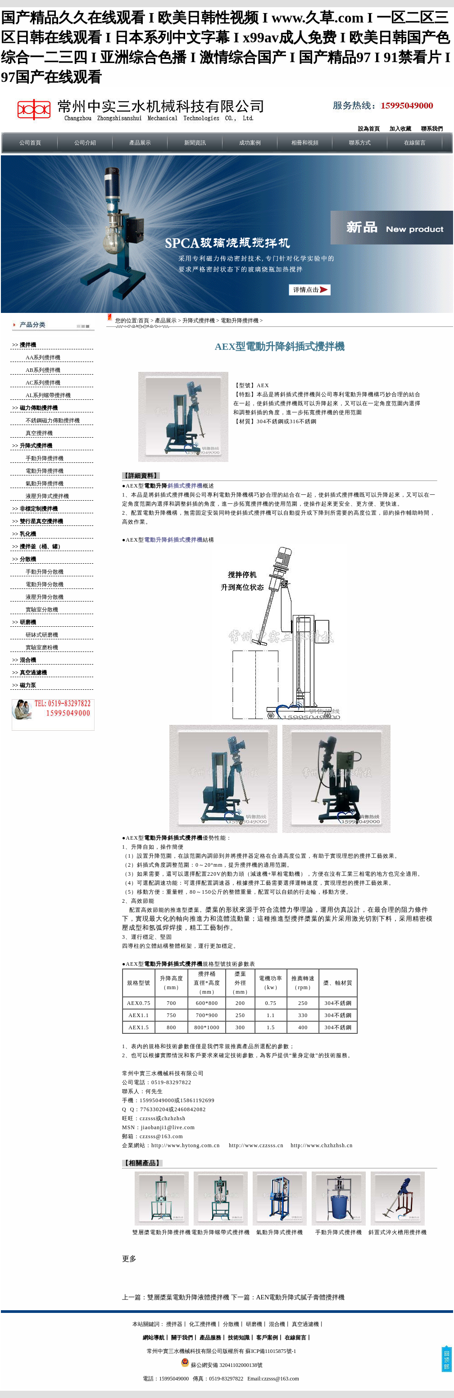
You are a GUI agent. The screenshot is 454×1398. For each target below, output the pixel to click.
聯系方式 (360, 143)
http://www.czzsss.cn (256, 1145)
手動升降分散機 (45, 572)
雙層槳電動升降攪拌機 (161, 1232)
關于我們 (182, 1338)
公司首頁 (30, 143)
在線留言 (415, 143)
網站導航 (153, 1338)
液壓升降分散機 (45, 597)
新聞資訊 (195, 143)
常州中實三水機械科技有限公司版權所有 (195, 1351)
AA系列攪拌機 (43, 357)
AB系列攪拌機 (43, 370)
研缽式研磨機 (42, 635)
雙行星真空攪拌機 (41, 521)
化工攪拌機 (202, 1324)
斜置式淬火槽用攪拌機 (397, 1232)
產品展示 (140, 143)
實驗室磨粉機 (42, 647)
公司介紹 (85, 143)
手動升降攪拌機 (45, 458)
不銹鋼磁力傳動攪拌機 (53, 420)
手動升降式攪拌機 (338, 1232)
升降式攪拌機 (36, 446)
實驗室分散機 (42, 609)
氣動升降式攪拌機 (279, 1232)
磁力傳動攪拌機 (39, 408)
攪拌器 (174, 1324)
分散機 (28, 559)
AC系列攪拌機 (43, 383)
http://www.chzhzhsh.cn (322, 1145)
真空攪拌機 (39, 433)
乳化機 (28, 534)
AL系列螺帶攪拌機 (48, 395)
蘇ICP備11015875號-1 (270, 1351)
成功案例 (250, 143)
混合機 (28, 660)
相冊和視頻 (304, 143)
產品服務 (210, 1338)
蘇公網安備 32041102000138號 (227, 1365)
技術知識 (239, 1338)
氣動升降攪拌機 (45, 483)
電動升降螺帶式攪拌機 (220, 1232)
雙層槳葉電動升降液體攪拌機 (188, 1297)
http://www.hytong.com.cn (185, 1145)
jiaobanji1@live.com (168, 1127)
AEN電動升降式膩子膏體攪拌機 (300, 1297)
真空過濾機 (33, 673)
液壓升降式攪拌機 (47, 496)
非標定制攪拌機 (39, 509)
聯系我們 (432, 129)
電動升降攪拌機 (45, 471)
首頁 (143, 320)
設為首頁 (369, 129)
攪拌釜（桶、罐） (41, 546)
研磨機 (28, 622)
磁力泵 (28, 685)
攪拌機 (28, 345)
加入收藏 (400, 129)
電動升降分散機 (45, 584)
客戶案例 (267, 1338)
